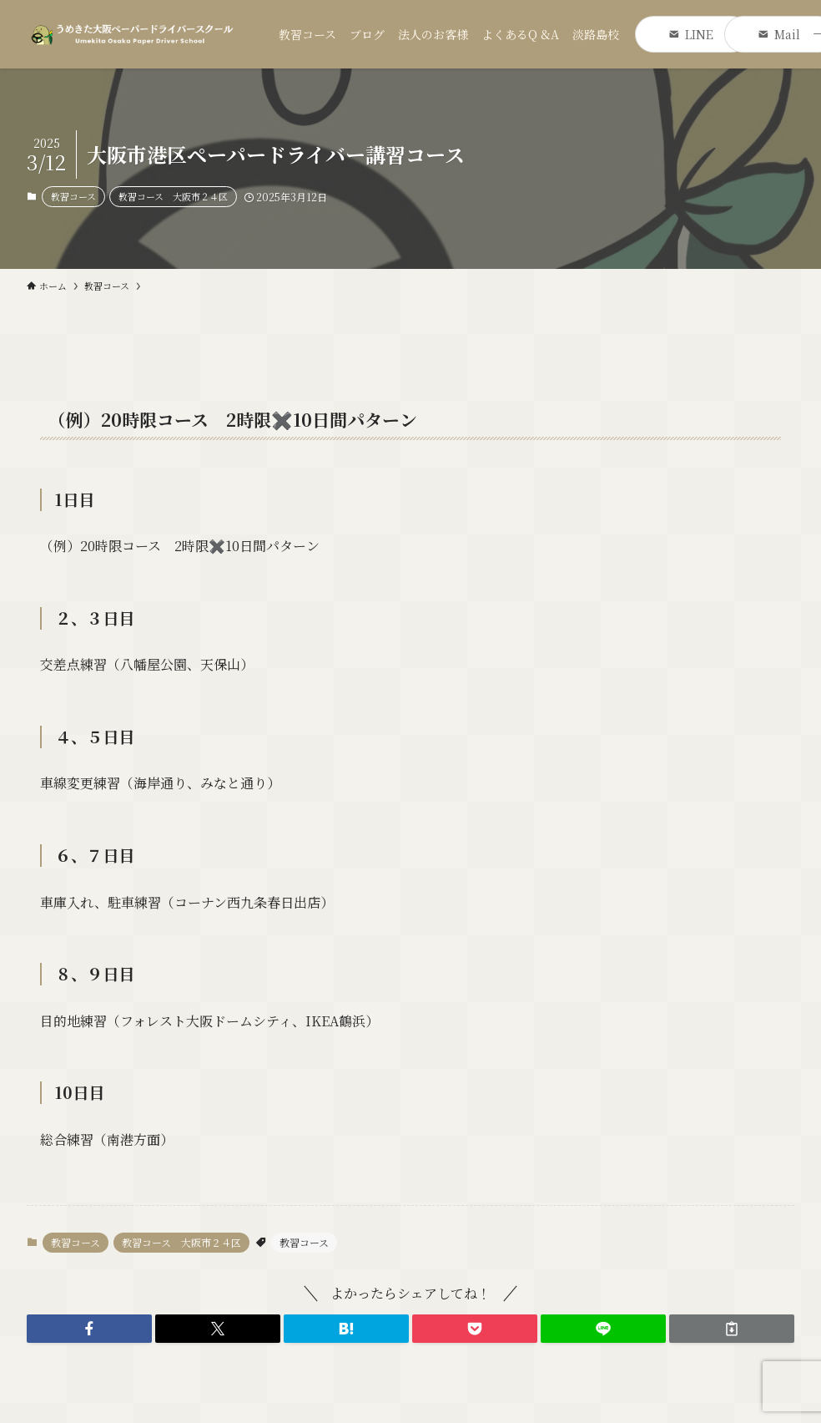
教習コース (73, 196)
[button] (89, 1328)
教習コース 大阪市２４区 (173, 196)
